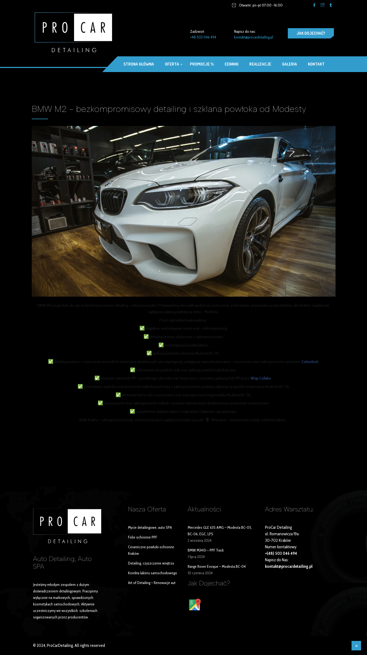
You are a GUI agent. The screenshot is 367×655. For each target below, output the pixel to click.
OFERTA (172, 64)
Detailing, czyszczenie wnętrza (151, 563)
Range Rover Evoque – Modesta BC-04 (217, 566)
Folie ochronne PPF (142, 537)
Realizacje (260, 64)
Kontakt (316, 64)
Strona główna (138, 64)
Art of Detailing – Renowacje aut (151, 582)
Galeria (289, 64)
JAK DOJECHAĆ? (310, 33)
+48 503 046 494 (203, 37)
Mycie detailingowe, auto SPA (150, 527)
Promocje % (202, 64)
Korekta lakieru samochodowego (152, 572)
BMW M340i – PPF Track (206, 550)
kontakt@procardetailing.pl (253, 37)
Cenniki (231, 64)
